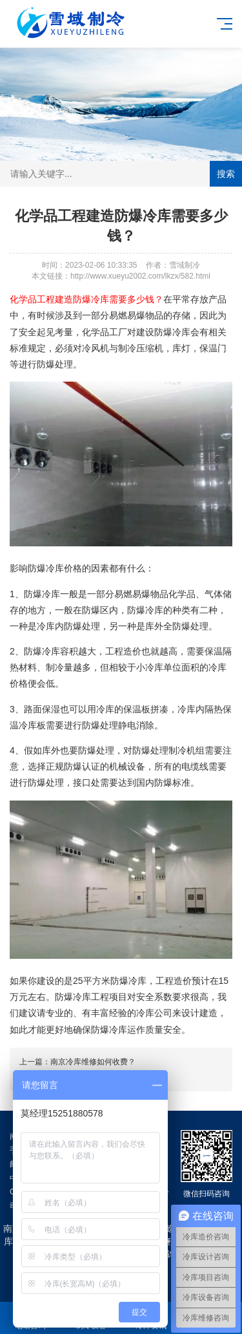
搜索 (226, 174)
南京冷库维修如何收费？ (93, 1061)
